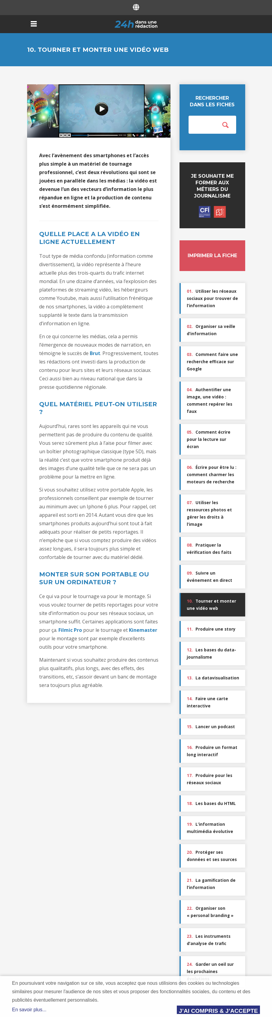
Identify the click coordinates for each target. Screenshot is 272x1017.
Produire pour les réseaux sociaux (209, 779)
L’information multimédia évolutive (210, 828)
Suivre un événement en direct (209, 576)
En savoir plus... (29, 1009)
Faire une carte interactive (207, 702)
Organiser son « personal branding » (210, 912)
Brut (95, 353)
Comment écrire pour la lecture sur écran (208, 439)
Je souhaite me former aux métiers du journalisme (212, 195)
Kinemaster (143, 630)
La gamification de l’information (211, 884)
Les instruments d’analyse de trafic (208, 940)
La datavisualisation (213, 678)
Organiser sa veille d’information (211, 330)
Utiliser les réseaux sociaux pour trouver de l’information (212, 298)
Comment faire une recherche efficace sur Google (212, 362)
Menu (34, 23)
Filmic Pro (70, 630)
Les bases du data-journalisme (211, 653)
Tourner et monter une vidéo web (211, 604)
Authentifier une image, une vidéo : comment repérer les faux (209, 400)
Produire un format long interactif (212, 751)
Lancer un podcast (211, 726)
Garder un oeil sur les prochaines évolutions (210, 971)
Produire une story (211, 629)
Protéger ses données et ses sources (212, 856)
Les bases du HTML (211, 803)
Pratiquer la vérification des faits (209, 548)
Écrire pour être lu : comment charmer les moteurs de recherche (211, 475)
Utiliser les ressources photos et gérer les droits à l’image (209, 513)
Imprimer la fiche (212, 255)
